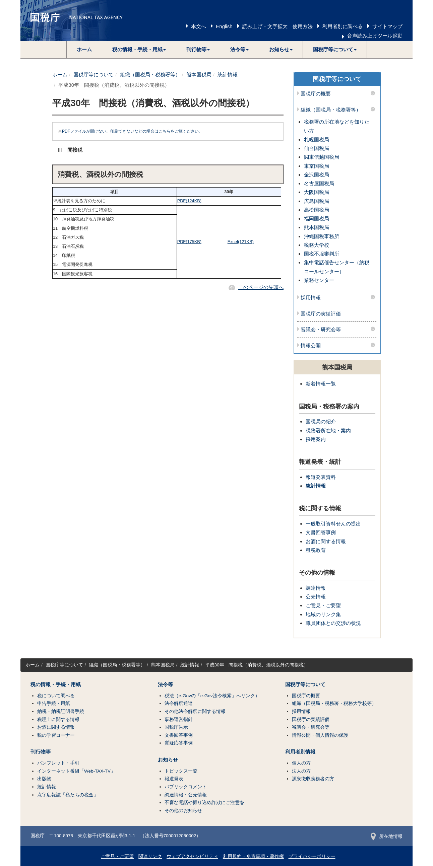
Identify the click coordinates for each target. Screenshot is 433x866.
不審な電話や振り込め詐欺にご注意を (204, 802)
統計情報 (228, 74)
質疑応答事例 (179, 742)
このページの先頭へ (261, 287)
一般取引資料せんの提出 (333, 523)
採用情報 (311, 297)
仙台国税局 (316, 148)
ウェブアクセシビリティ (192, 856)
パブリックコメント (186, 786)
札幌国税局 (316, 139)
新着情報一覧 (321, 383)
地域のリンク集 (323, 614)
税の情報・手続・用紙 (55, 684)
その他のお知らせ (183, 810)
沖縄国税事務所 (321, 236)
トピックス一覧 (181, 771)
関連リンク (150, 856)
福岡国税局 (316, 218)
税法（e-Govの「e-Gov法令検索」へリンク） (212, 695)
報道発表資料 (321, 477)
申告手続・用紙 (53, 703)
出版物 (44, 778)
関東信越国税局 (321, 157)
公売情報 (316, 596)
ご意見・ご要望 (323, 605)
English (224, 26)
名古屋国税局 (319, 183)
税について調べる (56, 695)
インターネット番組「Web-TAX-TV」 (76, 771)
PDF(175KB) (189, 241)
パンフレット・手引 (58, 763)
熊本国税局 (198, 74)
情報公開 (311, 345)
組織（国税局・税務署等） (150, 74)
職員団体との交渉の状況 (333, 623)
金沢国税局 (316, 174)
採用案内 (316, 439)
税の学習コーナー (56, 735)
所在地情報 (387, 836)
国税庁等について (93, 74)
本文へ (198, 26)
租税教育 (316, 550)
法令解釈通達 (179, 703)
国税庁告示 (176, 727)
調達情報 (316, 588)
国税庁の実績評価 (321, 313)
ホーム (84, 49)
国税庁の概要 (316, 93)
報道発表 (174, 778)
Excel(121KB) (241, 241)
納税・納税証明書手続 (60, 711)
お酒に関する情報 (326, 541)
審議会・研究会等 (321, 329)
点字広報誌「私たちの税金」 (67, 794)
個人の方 (301, 763)
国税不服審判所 (321, 254)
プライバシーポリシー (312, 856)
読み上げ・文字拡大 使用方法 (277, 26)
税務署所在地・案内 (328, 430)
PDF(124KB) (189, 200)
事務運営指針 (179, 719)
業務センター (319, 280)
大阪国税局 (316, 192)
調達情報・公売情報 (186, 794)
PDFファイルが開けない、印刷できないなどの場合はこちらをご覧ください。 (132, 131)
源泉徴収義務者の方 (313, 778)
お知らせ (168, 760)
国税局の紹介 (321, 421)
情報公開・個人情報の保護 (320, 735)
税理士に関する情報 (58, 719)
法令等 (165, 684)
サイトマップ (387, 26)
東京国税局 (316, 166)
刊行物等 (40, 751)
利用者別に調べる (342, 26)
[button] (139, 49)
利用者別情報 (300, 751)
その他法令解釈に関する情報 (195, 711)
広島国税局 (316, 201)
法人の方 (301, 771)
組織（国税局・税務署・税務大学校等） (334, 703)
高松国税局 (316, 210)
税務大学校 (316, 245)
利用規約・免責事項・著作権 (253, 856)
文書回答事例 (321, 532)
